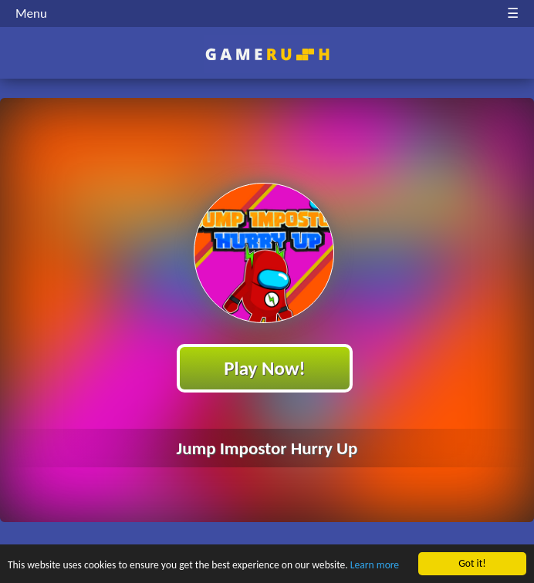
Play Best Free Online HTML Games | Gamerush (267, 54)
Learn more (374, 565)
